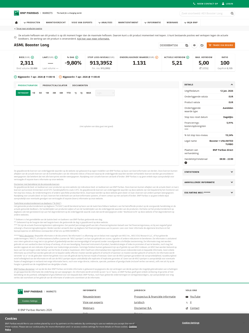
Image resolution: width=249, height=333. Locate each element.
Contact (192, 308)
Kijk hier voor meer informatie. (93, 38)
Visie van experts (82, 22)
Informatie (152, 22)
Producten (32, 22)
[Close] (243, 324)
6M (61, 93)
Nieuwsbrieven (92, 296)
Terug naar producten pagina (29, 28)
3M (54, 93)
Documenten (80, 85)
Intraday (23, 93)
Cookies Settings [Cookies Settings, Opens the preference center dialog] (190, 324)
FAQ (85, 314)
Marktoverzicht (56, 22)
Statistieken (209, 172)
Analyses (105, 22)
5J (82, 93)
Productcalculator (55, 85)
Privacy (138, 314)
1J (76, 93)
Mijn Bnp (191, 22)
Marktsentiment (128, 22)
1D (33, 93)
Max (88, 93)
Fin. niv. (96, 68)
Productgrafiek (28, 85)
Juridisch (139, 302)
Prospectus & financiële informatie (155, 296)
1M (47, 93)
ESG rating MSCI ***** (209, 192)
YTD (69, 93)
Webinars (172, 22)
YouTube (193, 297)
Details (209, 84)
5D (40, 93)
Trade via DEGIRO (221, 45)
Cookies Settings (29, 301)
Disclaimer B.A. (143, 308)
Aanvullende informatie (209, 182)
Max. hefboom (203, 57)
